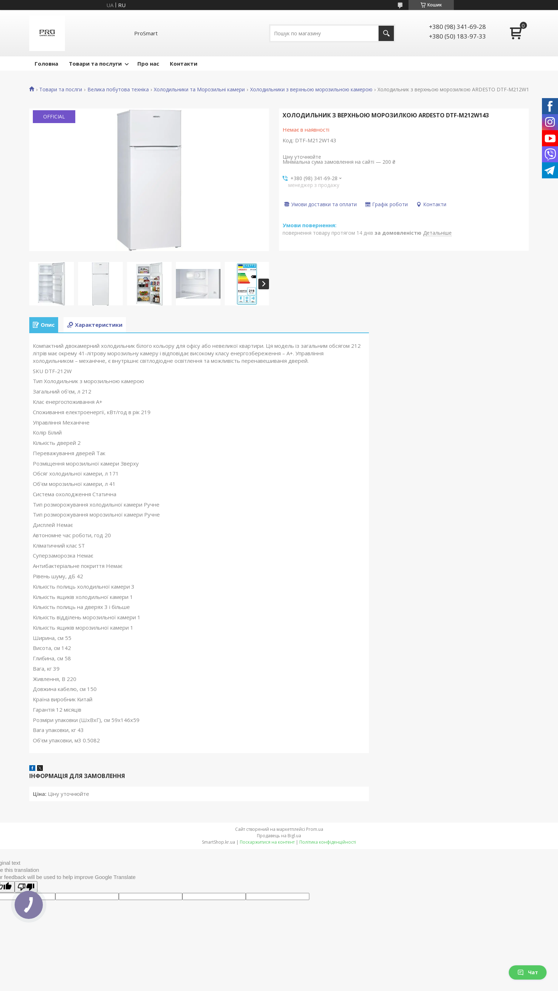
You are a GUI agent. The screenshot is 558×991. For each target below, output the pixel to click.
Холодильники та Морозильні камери (199, 89)
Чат (527, 972)
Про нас (148, 63)
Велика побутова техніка (118, 89)
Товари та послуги (95, 63)
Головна (46, 63)
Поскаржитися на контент (267, 842)
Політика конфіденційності (327, 842)
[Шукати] (386, 33)
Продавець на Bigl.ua (279, 836)
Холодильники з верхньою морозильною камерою (311, 89)
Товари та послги (60, 89)
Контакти (183, 63)
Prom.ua (314, 829)
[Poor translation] (26, 887)
